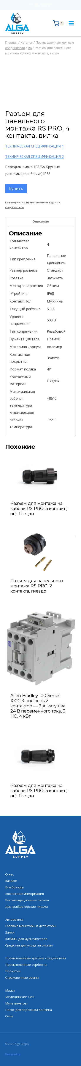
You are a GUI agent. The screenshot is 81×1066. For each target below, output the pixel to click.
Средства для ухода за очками (29, 945)
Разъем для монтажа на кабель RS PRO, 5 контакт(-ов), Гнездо (39, 508)
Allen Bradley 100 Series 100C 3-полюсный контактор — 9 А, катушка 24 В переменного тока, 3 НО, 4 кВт (37, 706)
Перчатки (12, 971)
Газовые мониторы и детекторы (30, 926)
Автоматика (14, 919)
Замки (9, 932)
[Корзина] (58, 23)
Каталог (11, 881)
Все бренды (14, 887)
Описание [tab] (40, 221)
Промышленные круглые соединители (35, 958)
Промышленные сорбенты (26, 964)
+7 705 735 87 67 (40, 5)
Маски (10, 990)
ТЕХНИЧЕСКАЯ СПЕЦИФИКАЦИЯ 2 (34, 156)
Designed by (13, 1054)
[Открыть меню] (71, 23)
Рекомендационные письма (27, 900)
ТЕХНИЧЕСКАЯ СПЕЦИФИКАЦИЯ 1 (34, 146)
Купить (16, 188)
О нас (9, 874)
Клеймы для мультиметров (26, 939)
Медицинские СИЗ (19, 997)
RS (23, 202)
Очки (9, 1016)
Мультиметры (16, 1003)
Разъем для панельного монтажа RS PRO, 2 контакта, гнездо (36, 586)
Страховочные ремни (22, 977)
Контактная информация (24, 893)
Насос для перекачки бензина (28, 1010)
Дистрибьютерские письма (26, 906)
